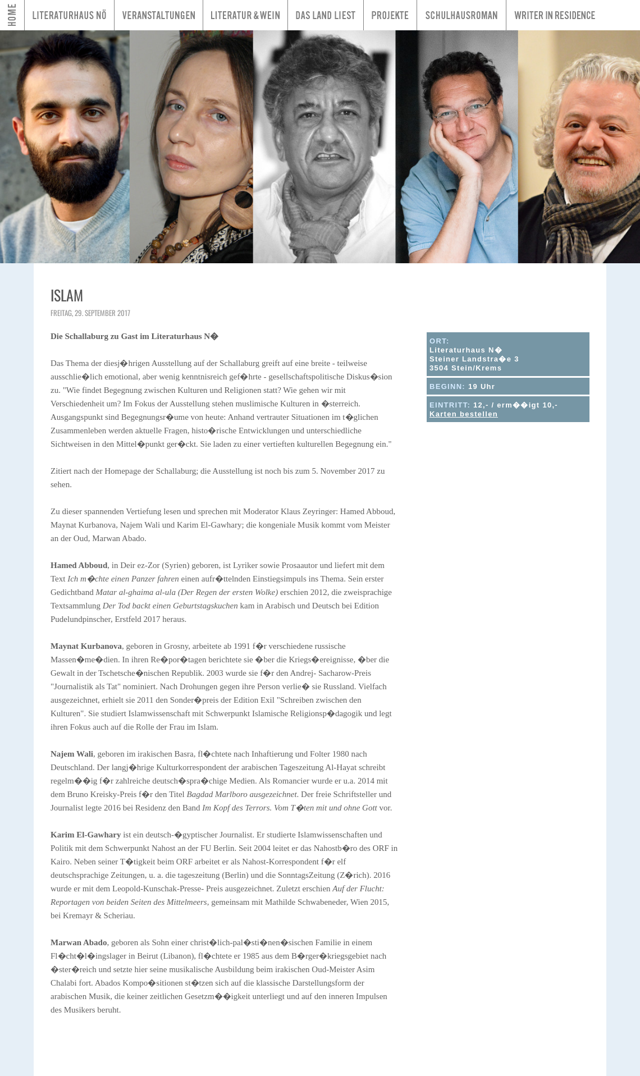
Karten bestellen (463, 414)
